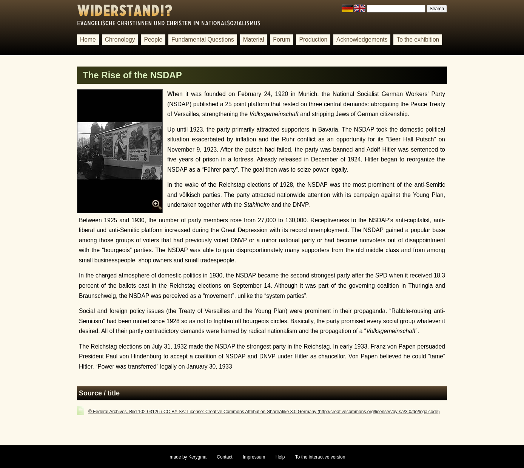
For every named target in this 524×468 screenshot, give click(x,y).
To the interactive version (320, 457)
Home (88, 39)
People (153, 39)
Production (313, 39)
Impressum (254, 457)
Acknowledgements (361, 39)
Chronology (120, 39)
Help (280, 457)
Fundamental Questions (202, 39)
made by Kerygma (188, 457)
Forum (281, 39)
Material (253, 39)
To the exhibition (417, 39)
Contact (224, 457)
